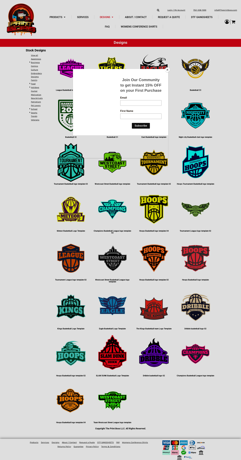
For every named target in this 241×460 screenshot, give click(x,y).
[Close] (167, 69)
